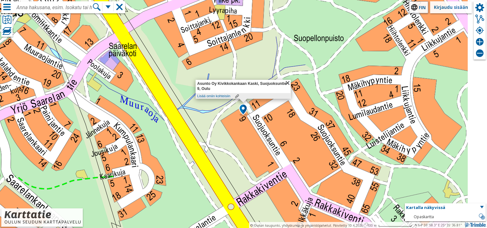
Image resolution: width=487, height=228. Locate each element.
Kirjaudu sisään (451, 7)
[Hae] (97, 7)
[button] (243, 110)
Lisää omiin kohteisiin (213, 96)
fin (422, 7)
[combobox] (54, 7)
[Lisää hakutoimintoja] (108, 7)
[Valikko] (7, 7)
